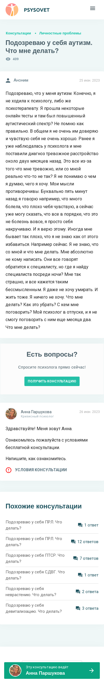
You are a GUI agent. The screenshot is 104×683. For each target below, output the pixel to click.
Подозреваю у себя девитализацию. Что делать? (34, 608)
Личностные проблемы (60, 33)
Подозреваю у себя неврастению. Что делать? (31, 592)
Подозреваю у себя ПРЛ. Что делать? (34, 525)
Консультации (18, 33)
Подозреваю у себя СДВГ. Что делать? (35, 575)
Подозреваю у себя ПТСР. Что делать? (35, 558)
